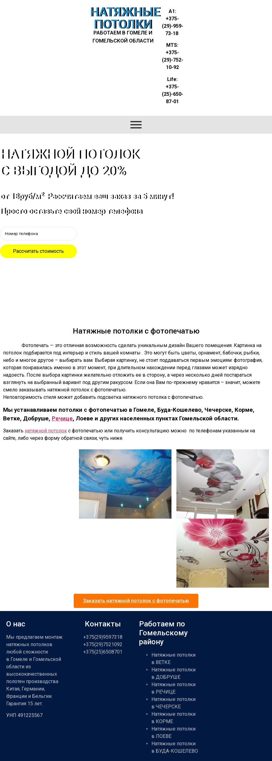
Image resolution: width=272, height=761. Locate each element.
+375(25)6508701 (102, 652)
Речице (62, 418)
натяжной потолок (46, 431)
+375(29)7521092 (102, 644)
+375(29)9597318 (102, 637)
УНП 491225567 (24, 715)
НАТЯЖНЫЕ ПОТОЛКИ (125, 18)
